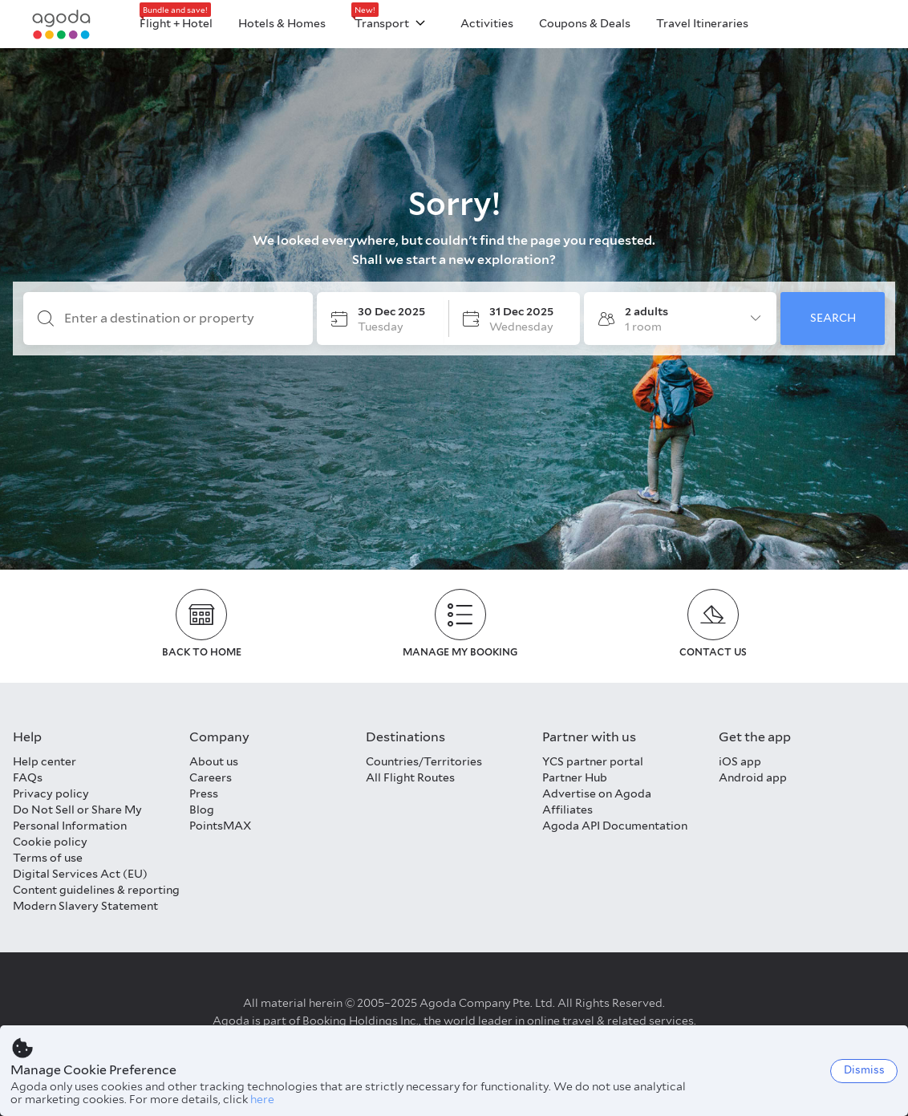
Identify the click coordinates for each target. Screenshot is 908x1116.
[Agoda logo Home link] (62, 24)
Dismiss (864, 1070)
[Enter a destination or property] (181, 318)
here (262, 1099)
